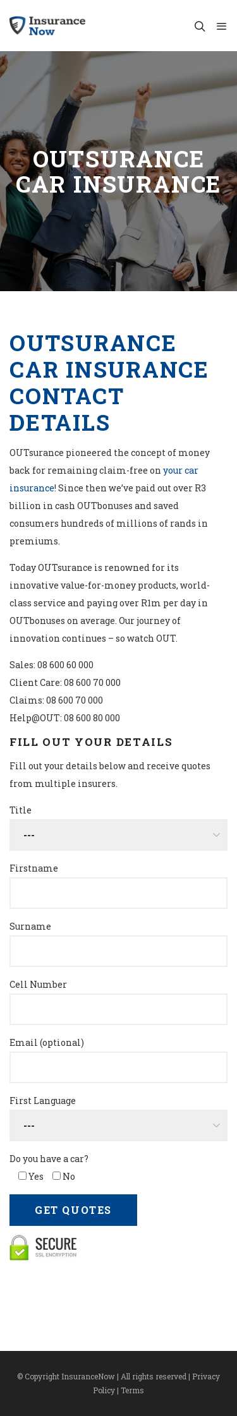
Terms (132, 1390)
